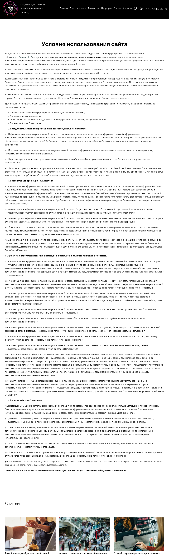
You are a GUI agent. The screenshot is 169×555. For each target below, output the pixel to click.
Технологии (93, 8)
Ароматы (81, 8)
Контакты (127, 8)
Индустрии (106, 8)
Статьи (117, 8)
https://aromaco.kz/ (22, 57)
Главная (64, 8)
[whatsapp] (142, 8)
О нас (72, 8)
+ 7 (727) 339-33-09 (156, 8)
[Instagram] (136, 8)
